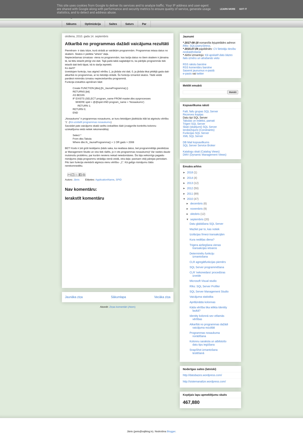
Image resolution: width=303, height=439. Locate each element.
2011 (190, 193)
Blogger (171, 431)
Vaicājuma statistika (201, 296)
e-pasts (187, 73)
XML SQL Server (193, 136)
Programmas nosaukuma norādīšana (205, 334)
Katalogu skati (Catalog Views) (201, 151)
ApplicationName (104, 179)
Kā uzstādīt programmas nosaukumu (90, 122)
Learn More (227, 9)
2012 (190, 188)
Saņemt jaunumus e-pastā (198, 70)
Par (144, 23)
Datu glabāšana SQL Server (206, 223)
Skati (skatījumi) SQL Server (200, 126)
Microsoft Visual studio (203, 280)
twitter (200, 73)
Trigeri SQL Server (194, 123)
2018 (190, 172)
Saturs (129, 23)
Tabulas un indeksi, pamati (199, 120)
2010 (190, 198)
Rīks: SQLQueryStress (196, 45)
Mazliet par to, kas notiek (205, 229)
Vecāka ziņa (162, 297)
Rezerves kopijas (193, 114)
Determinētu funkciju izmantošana (202, 255)
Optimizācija (93, 23)
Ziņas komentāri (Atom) (122, 306)
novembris (196, 208)
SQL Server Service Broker (199, 145)
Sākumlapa (118, 297)
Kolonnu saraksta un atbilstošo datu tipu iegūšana (208, 343)
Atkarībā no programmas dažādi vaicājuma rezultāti (209, 326)
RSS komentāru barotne (197, 67)
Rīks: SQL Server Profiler (205, 286)
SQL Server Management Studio (209, 291)
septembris (197, 219)
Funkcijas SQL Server (196, 133)
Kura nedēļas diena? (202, 239)
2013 (190, 183)
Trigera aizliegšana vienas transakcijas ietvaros (205, 246)
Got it (243, 9)
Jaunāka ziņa (74, 297)
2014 (190, 177)
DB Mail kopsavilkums (196, 142)
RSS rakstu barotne (194, 64)
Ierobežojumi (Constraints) (198, 129)
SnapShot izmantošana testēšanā (204, 351)
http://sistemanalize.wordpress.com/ (204, 381)
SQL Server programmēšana (207, 267)
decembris (196, 203)
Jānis (77, 179)
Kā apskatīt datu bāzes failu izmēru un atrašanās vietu (208, 56)
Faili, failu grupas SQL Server (200, 111)
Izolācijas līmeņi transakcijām (207, 234)
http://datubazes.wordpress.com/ (202, 375)
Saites (113, 23)
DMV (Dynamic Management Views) (204, 154)
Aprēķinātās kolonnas (202, 302)
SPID (119, 179)
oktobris (195, 213)
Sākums (71, 23)
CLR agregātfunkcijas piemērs (208, 262)
